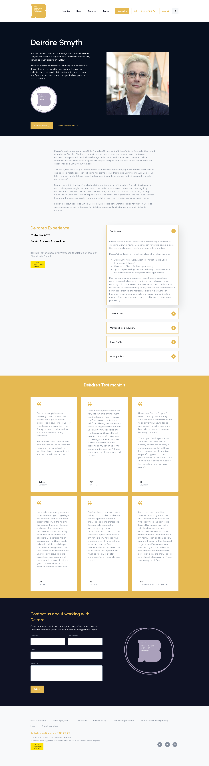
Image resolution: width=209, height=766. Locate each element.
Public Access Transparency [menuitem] (154, 720)
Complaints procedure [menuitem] (123, 720)
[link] (39, 11)
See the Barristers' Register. (89, 741)
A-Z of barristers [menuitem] (50, 726)
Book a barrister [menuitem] (38, 720)
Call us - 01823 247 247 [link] (144, 11)
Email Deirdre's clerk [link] (68, 125)
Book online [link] (122, 11)
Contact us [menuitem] (81, 720)
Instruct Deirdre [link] (41, 125)
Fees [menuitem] (33, 726)
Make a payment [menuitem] (61, 720)
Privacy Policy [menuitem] (99, 720)
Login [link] (165, 11)
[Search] (175, 11)
